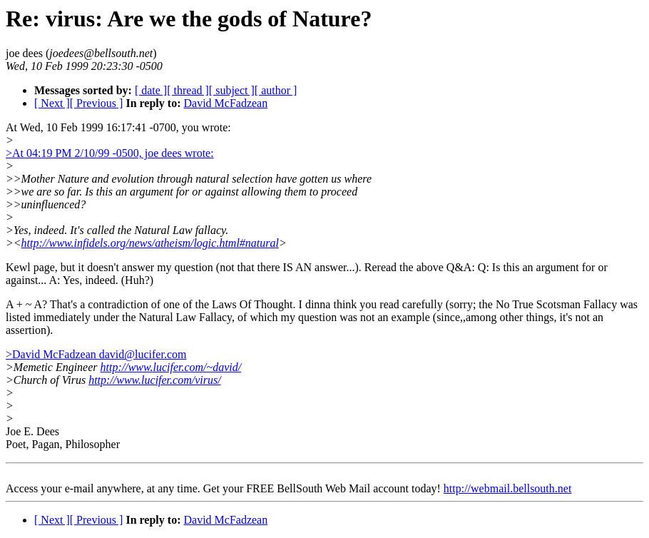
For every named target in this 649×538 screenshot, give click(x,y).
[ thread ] (188, 90)
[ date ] (151, 90)
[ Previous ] (96, 103)
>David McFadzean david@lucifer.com (96, 354)
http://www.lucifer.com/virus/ (154, 380)
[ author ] (276, 90)
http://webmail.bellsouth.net (508, 488)
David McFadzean (225, 103)
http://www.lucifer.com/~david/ (171, 367)
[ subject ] (232, 90)
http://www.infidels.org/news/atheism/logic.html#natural (150, 243)
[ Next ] (52, 103)
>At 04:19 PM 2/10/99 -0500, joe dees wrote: (110, 153)
